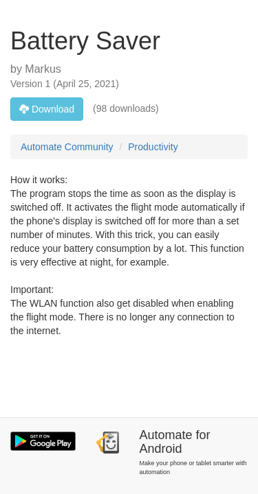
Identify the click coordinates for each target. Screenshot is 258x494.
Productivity (153, 146)
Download (46, 109)
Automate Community (67, 146)
